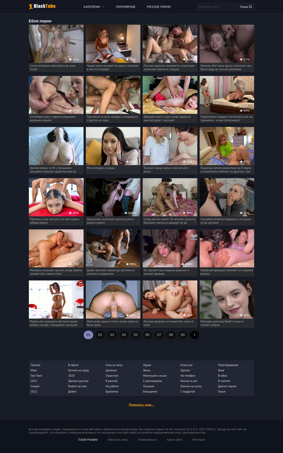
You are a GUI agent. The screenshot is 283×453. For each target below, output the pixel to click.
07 (159, 335)
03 (112, 335)
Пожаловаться (147, 439)
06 (147, 335)
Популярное (126, 7)
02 (100, 335)
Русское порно (158, 7)
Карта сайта (174, 439)
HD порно (198, 439)
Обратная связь (118, 439)
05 (136, 335)
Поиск (246, 6)
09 (183, 335)
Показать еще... (141, 405)
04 (124, 335)
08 (171, 335)
